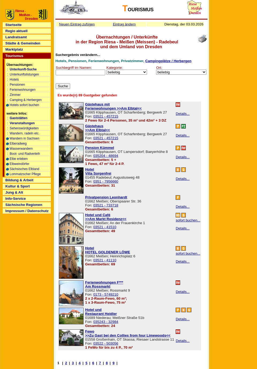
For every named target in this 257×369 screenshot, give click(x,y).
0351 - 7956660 (105, 181)
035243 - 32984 (105, 322)
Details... (183, 114)
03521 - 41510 (104, 227)
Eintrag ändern (124, 24)
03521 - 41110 (104, 260)
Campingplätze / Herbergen (168, 61)
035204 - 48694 (105, 156)
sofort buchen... (188, 220)
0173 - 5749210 (105, 294)
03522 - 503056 (105, 343)
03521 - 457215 (105, 116)
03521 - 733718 (105, 205)
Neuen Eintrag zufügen (77, 24)
